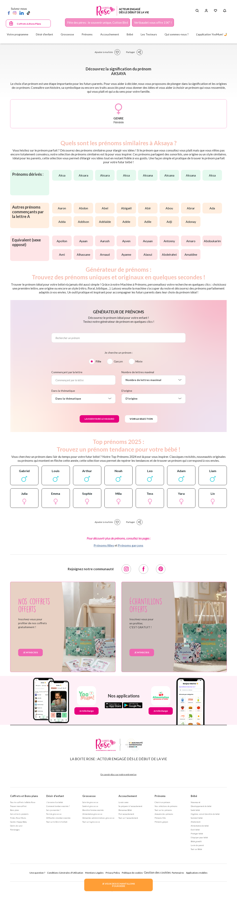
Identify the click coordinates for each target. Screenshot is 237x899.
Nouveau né (195, 802)
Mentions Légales (94, 872)
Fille (98, 361)
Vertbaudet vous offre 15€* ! (153, 22)
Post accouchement (126, 814)
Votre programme (17, 34)
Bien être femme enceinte (93, 810)
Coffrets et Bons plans (24, 796)
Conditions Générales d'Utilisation (65, 872)
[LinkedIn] (22, 13)
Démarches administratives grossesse (98, 818)
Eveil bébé (195, 829)
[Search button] (197, 11)
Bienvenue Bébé (125, 810)
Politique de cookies (132, 872)
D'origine (126, 390)
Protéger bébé (197, 833)
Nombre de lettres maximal (137, 372)
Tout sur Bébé (196, 849)
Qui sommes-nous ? (177, 34)
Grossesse (89, 796)
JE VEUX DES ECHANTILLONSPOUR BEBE (118, 884)
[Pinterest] (160, 569)
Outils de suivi (16, 826)
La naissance (123, 802)
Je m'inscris (30, 652)
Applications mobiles (197, 872)
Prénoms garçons (130, 545)
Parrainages (15, 829)
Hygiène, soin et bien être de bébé (205, 814)
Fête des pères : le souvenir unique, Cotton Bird (97, 22)
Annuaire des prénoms (164, 814)
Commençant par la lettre (66, 372)
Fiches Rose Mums (18, 818)
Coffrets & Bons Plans (29, 23)
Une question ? (37, 872)
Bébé (194, 796)
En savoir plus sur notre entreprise (118, 774)
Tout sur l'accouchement (128, 818)
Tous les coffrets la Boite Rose (22, 802)
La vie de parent (197, 845)
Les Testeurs (149, 34)
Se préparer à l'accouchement (130, 806)
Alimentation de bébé (200, 826)
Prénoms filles (104, 545)
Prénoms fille (160, 818)
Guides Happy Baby (18, 822)
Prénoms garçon (161, 822)
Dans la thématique (63, 390)
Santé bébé (195, 810)
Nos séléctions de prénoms (166, 806)
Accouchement (127, 796)
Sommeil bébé (197, 818)
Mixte (139, 361)
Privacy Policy (113, 872)
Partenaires (178, 872)
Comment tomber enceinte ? (58, 806)
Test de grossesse (53, 814)
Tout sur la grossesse (91, 822)
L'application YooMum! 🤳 (211, 34)
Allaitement (195, 822)
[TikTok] (28, 13)
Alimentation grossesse (92, 814)
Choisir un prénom (162, 802)
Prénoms (160, 796)
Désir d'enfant (55, 796)
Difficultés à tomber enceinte (58, 818)
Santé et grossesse (90, 806)
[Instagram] (14, 13)
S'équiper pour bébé (199, 837)
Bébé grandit (196, 841)
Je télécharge (86, 710)
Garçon (118, 361)
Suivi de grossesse (90, 802)
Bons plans (14, 810)
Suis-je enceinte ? (53, 810)
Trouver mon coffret (18, 806)
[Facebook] (9, 13)
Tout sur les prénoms (163, 810)
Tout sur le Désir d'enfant (56, 822)
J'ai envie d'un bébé (54, 802)
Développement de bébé (201, 806)
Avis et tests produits (19, 814)
